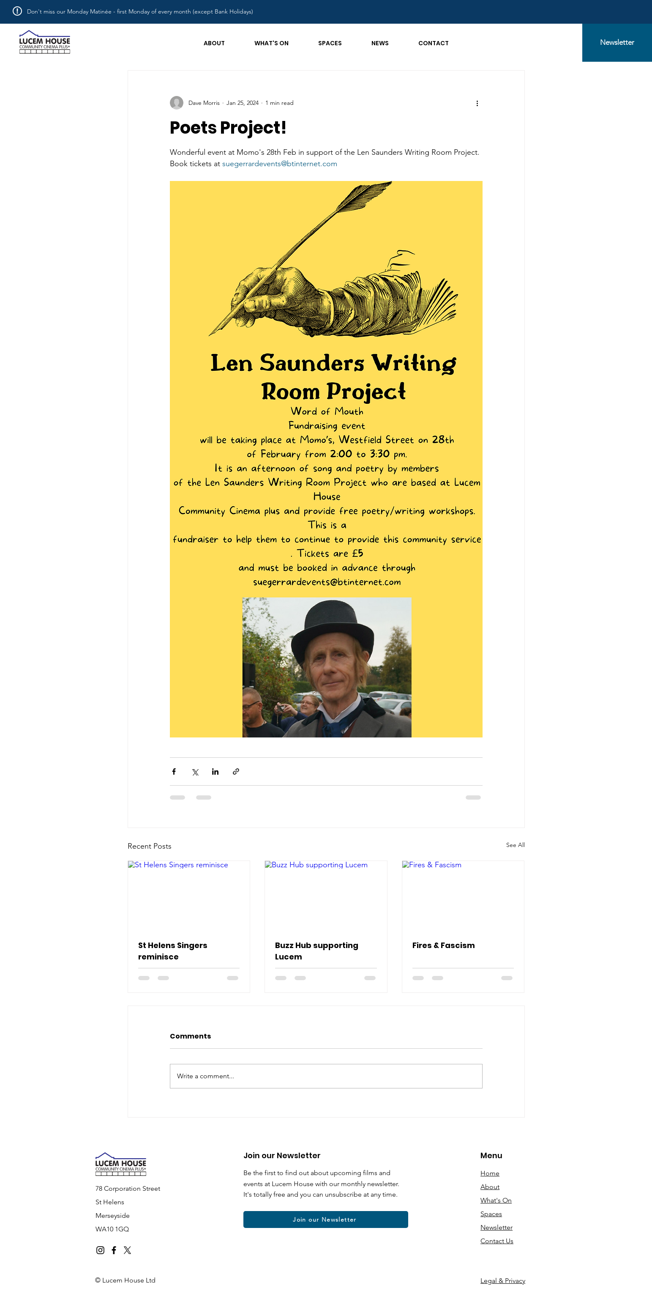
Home (489, 1173)
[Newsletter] (617, 43)
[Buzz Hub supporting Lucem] (326, 895)
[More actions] (477, 103)
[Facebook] (114, 1250)
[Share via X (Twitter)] (195, 771)
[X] (127, 1250)
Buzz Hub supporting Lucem (316, 951)
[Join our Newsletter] (325, 1219)
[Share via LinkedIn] (215, 771)
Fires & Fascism (443, 945)
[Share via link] (236, 771)
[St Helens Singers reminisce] (189, 895)
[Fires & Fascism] (463, 895)
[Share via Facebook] (174, 771)
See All (515, 845)
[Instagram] (100, 1250)
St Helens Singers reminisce (172, 951)
